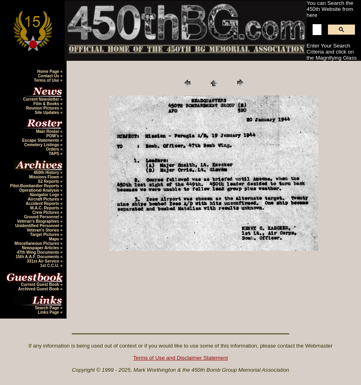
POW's (53, 136)
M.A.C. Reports (45, 208)
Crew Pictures (46, 212)
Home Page (48, 71)
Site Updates (47, 112)
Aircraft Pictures (44, 199)
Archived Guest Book (39, 289)
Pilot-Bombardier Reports (35, 186)
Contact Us (49, 76)
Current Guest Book (41, 284)
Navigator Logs (45, 194)
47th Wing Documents (39, 252)
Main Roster (48, 131)
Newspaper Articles (41, 248)
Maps (54, 239)
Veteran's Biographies (38, 221)
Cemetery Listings (42, 145)
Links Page (49, 312)
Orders (53, 149)
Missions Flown (44, 177)
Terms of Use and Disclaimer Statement (180, 358)
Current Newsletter (41, 99)
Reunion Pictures (43, 108)
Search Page (48, 308)
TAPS (55, 153)
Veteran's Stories (44, 230)
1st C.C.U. (50, 265)
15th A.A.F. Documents (38, 257)
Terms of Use (47, 80)
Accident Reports (43, 203)
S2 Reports (49, 181)
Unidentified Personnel (38, 226)
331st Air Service (43, 261)
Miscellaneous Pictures (37, 243)
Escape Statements (41, 140)
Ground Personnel (42, 217)
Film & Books (47, 103)
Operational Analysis (40, 190)
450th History (46, 172)
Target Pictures (45, 234)
